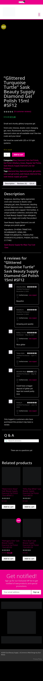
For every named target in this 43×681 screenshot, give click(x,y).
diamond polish (25, 191)
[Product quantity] (7, 174)
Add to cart (18, 174)
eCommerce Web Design (28, 672)
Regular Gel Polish (33, 183)
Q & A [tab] (32, 203)
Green (22, 183)
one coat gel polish (11, 194)
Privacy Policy (37, 679)
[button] (39, 14)
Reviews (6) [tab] (22, 203)
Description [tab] (9, 203)
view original (33, 315)
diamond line (13, 191)
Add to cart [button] (8, 526)
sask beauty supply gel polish (16, 196)
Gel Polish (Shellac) (11, 183)
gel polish (37, 191)
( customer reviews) (22, 131)
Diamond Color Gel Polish (27, 180)
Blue (15, 180)
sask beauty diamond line (30, 194)
